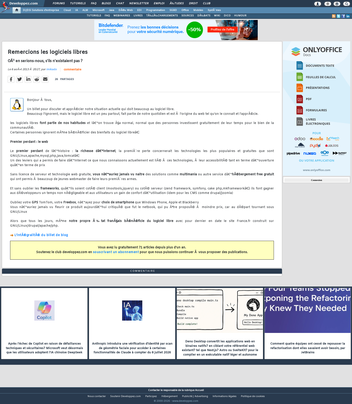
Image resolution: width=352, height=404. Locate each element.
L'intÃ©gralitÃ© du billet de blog (41, 238)
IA (76, 10)
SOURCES (187, 15)
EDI (139, 10)
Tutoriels (78, 3)
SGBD (173, 10)
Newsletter (139, 3)
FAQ (93, 3)
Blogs (106, 3)
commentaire (72, 72)
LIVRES (138, 15)
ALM (85, 10)
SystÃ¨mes (214, 10)
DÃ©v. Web (126, 10)
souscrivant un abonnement (116, 255)
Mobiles (198, 10)
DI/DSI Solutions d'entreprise (41, 10)
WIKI (217, 15)
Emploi (159, 3)
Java (111, 10)
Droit (193, 3)
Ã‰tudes (176, 3)
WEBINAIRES (121, 15)
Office (185, 10)
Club (206, 3)
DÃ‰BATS (203, 15)
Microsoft (98, 10)
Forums (58, 3)
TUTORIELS (94, 15)
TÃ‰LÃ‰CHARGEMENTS (162, 15)
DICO (227, 15)
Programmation (155, 10)
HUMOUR (240, 15)
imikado (51, 72)
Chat (120, 3)
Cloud (67, 10)
